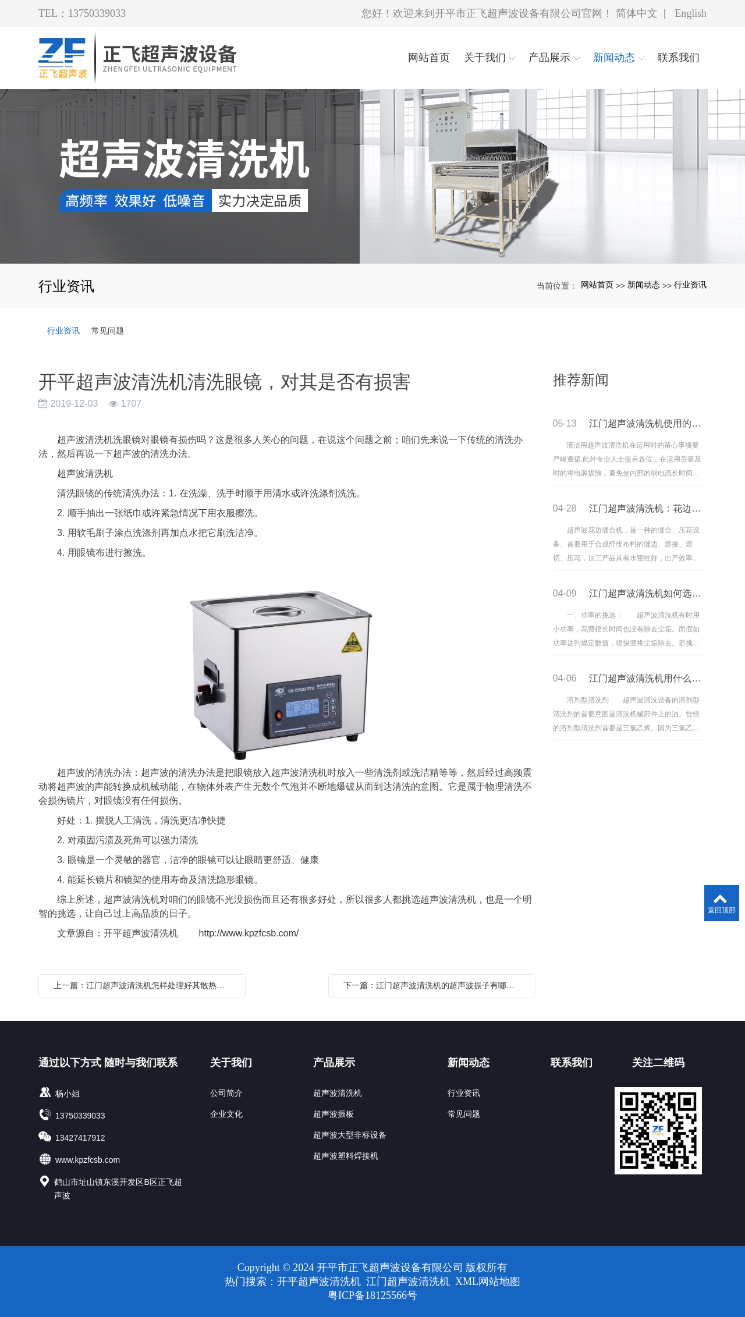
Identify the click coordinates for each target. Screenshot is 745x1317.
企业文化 (226, 1114)
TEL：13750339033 (82, 13)
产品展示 (334, 1062)
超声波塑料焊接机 (345, 1155)
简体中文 (636, 13)
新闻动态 (643, 284)
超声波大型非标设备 (349, 1134)
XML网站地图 (487, 1281)
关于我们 (231, 1062)
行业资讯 (690, 284)
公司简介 (226, 1093)
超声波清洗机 (337, 1093)
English (691, 13)
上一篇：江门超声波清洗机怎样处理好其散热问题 (143, 985)
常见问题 (107, 330)
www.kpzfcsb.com (87, 1160)
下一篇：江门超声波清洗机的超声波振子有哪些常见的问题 (434, 985)
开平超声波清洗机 (320, 1281)
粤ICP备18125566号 (372, 1295)
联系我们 (572, 1062)
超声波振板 (333, 1114)
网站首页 (597, 284)
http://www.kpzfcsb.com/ (249, 933)
